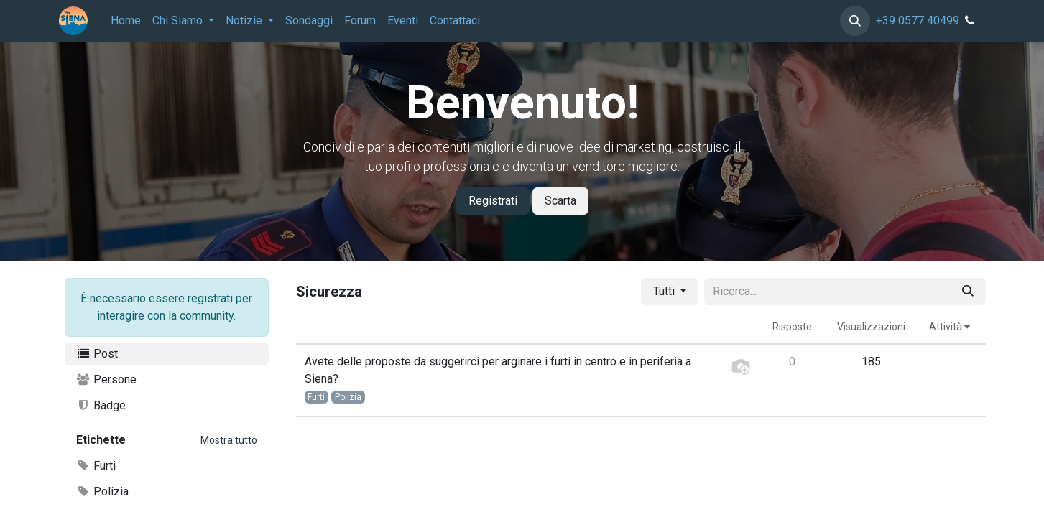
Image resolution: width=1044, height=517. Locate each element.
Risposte (792, 326)
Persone (106, 379)
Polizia (102, 491)
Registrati (492, 201)
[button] (855, 21)
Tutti (665, 291)
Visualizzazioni (871, 326)
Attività (949, 326)
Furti (96, 465)
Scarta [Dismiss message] (560, 201)
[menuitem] (126, 20)
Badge (101, 405)
